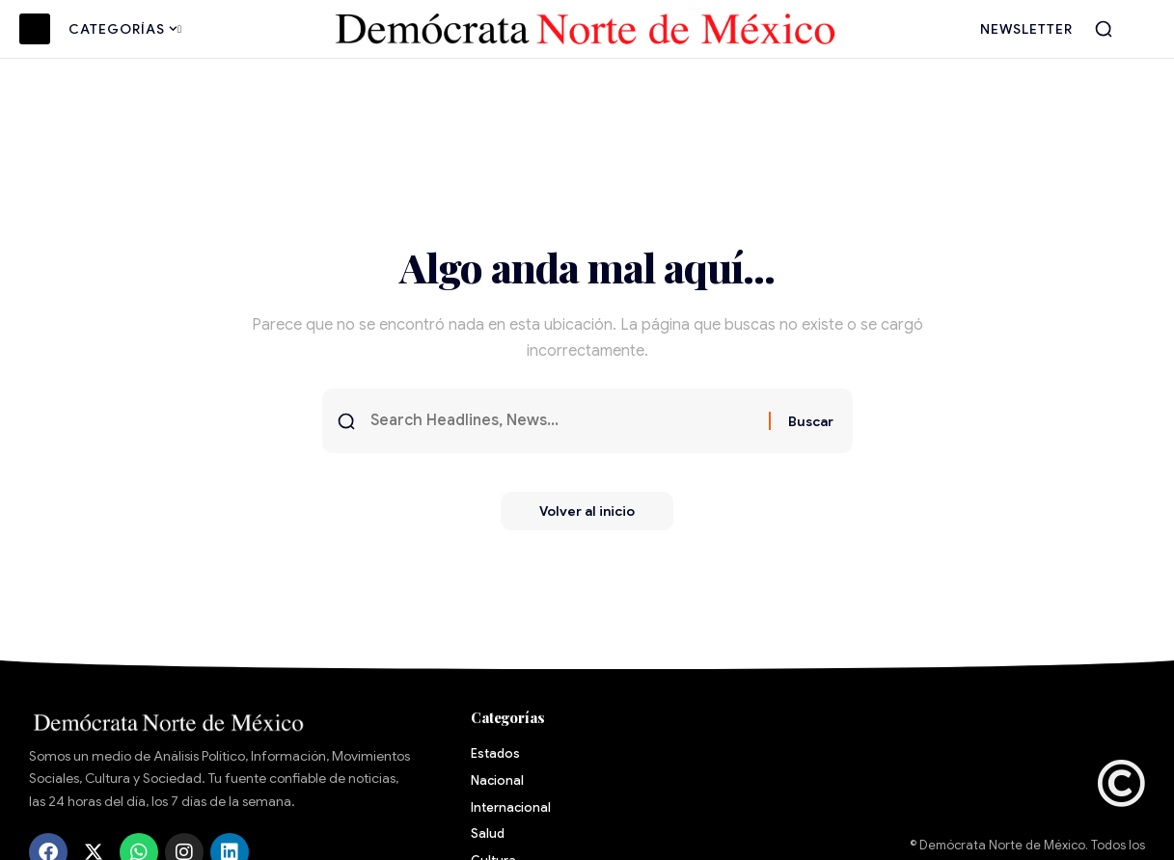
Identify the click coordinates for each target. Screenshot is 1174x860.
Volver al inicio (587, 511)
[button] (1103, 29)
